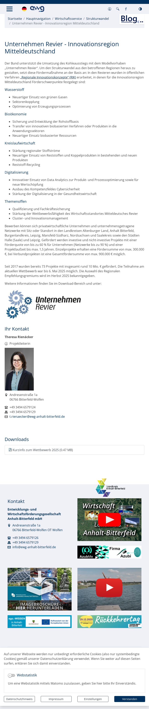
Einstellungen (93, 699)
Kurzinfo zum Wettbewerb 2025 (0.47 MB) (41, 450)
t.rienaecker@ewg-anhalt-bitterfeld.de (37, 416)
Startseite (15, 19)
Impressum (56, 699)
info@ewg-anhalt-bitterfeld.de (34, 547)
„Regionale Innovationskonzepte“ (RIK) (48, 77)
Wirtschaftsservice (68, 19)
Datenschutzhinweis (19, 699)
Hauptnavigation (38, 19)
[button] (109, 9)
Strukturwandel (97, 19)
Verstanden (129, 699)
